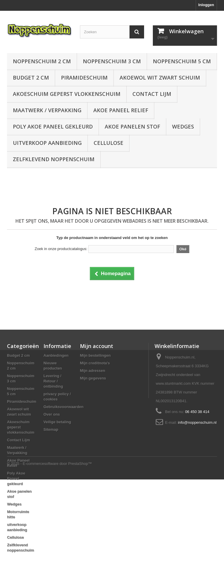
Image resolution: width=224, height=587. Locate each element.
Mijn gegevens (93, 378)
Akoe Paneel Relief (120, 110)
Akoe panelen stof (132, 126)
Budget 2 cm (31, 77)
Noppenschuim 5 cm (182, 61)
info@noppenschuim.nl (197, 422)
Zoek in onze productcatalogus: (61, 249)
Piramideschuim (84, 77)
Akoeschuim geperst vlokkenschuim (66, 93)
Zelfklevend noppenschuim (53, 159)
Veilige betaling (57, 422)
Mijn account (96, 345)
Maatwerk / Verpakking (47, 110)
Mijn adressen (92, 370)
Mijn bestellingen (95, 355)
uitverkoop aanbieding (47, 142)
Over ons (51, 414)
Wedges (183, 126)
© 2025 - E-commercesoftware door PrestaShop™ (49, 571)
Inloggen (206, 5)
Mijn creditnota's (95, 363)
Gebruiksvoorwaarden (63, 407)
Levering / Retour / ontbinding (53, 381)
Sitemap (50, 429)
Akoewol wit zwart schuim (160, 77)
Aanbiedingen (56, 355)
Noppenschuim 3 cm (112, 61)
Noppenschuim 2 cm (42, 61)
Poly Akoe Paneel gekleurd (53, 126)
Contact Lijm (151, 93)
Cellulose (108, 142)
